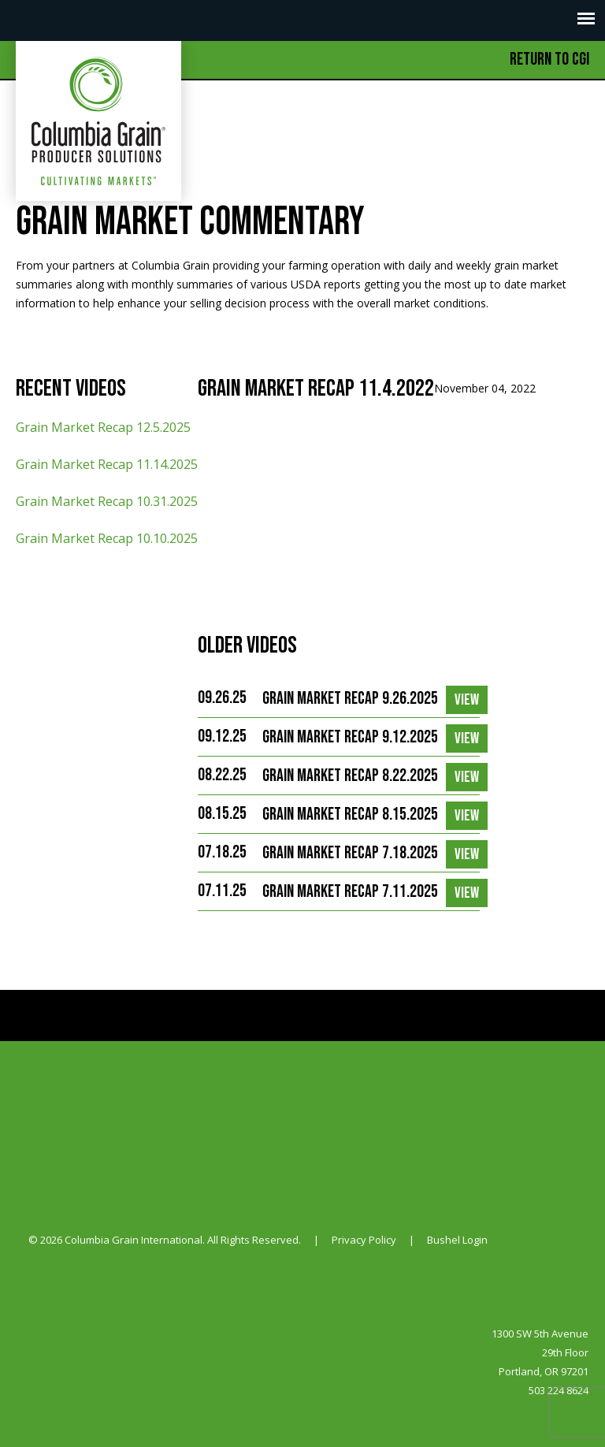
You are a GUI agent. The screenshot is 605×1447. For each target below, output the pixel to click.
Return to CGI (549, 59)
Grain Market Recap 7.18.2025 (350, 853)
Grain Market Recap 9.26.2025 (350, 698)
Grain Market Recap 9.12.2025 (350, 737)
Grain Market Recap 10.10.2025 (107, 538)
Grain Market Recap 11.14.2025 (107, 464)
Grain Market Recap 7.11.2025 (350, 891)
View (467, 699)
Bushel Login (457, 1240)
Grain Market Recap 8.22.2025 (350, 776)
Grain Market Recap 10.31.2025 (107, 501)
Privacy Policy (364, 1240)
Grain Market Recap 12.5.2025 (103, 427)
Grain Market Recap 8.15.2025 (350, 814)
